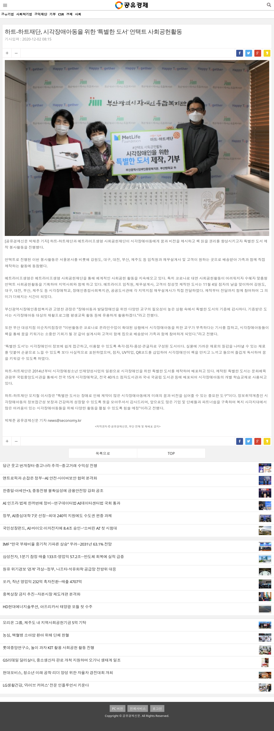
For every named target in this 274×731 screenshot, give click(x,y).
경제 (69, 14)
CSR (61, 14)
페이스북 (239, 53)
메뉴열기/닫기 (5, 5)
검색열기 (269, 5)
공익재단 (40, 14)
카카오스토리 (266, 53)
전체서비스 (138, 708)
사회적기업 (24, 14)
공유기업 (7, 14)
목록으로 (103, 453)
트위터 (248, 53)
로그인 (157, 708)
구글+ (257, 53)
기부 (52, 14)
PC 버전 (117, 708)
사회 (78, 14)
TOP (171, 453)
